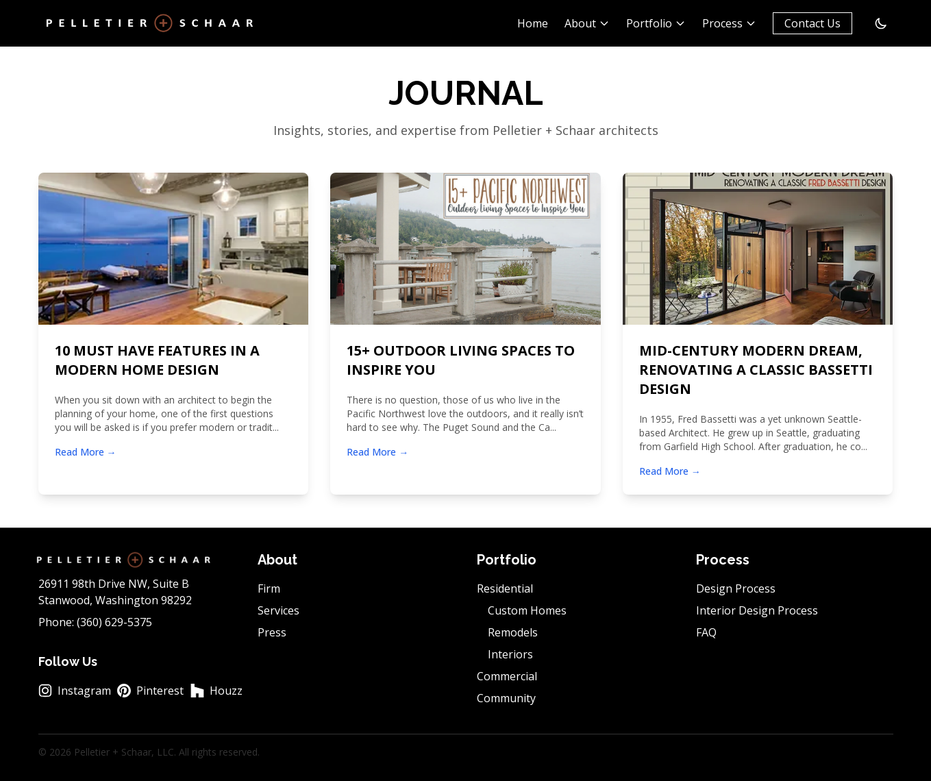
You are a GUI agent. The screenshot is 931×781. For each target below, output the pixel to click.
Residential (505, 588)
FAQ (706, 632)
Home (532, 23)
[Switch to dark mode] (881, 23)
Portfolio (656, 23)
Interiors (510, 654)
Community (506, 698)
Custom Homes (527, 610)
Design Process (735, 588)
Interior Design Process (757, 610)
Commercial (507, 676)
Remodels (513, 632)
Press (272, 632)
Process (729, 23)
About (587, 23)
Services (278, 610)
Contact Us (812, 23)
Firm (269, 588)
